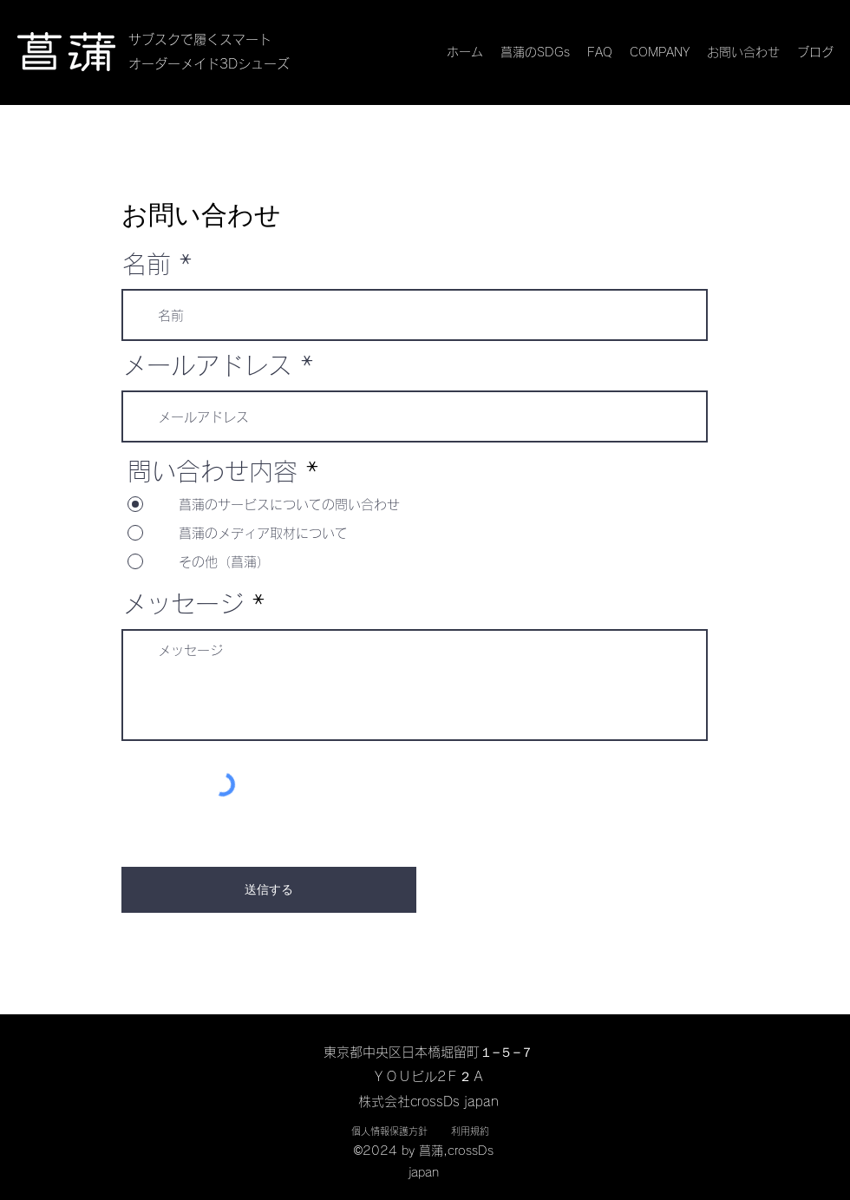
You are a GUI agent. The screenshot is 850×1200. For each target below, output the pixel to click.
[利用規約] (469, 1131)
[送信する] (268, 890)
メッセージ (183, 604)
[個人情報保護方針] (389, 1131)
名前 (146, 264)
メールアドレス (207, 365)
